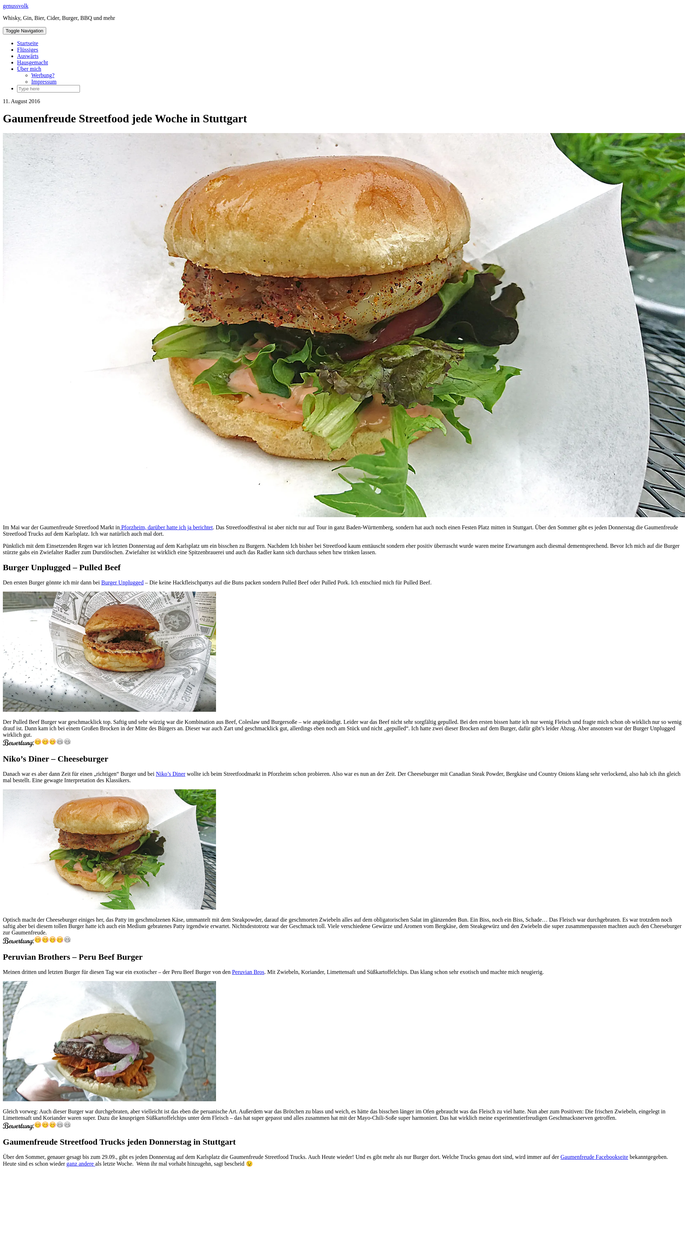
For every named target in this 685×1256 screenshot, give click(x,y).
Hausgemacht (32, 62)
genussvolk (15, 6)
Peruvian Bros (248, 972)
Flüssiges (27, 50)
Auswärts (27, 56)
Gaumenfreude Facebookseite (595, 1157)
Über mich (29, 69)
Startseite (27, 43)
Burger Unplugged (122, 582)
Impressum (43, 82)
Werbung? (42, 75)
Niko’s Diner (170, 774)
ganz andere (80, 1164)
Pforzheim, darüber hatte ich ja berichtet (166, 527)
